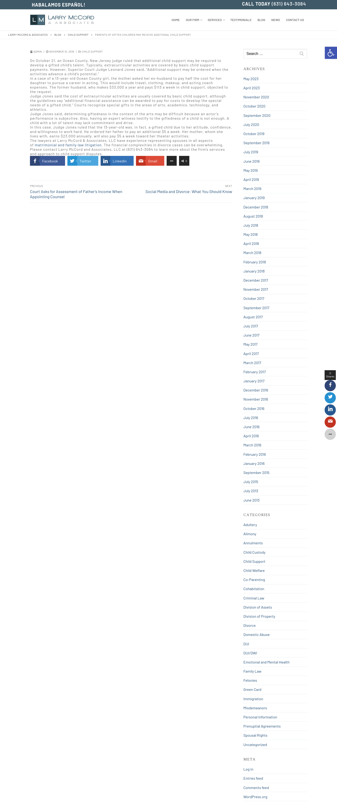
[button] (331, 53)
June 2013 (251, 500)
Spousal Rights (255, 735)
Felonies (250, 680)
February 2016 (254, 454)
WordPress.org (255, 796)
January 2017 (253, 381)
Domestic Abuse (256, 634)
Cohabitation (253, 588)
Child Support (90, 51)
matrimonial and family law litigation (68, 145)
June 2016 (251, 426)
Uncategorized (255, 744)
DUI (246, 644)
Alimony (249, 533)
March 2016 (252, 445)
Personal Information (260, 717)
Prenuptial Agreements (262, 726)
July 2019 (250, 152)
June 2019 (251, 161)
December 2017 (255, 280)
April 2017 (251, 353)
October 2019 (253, 133)
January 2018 (254, 271)
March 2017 (252, 362)
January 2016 (254, 463)
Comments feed (256, 787)
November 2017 (255, 289)
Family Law (252, 671)
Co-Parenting (254, 579)
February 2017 (254, 372)
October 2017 (253, 298)
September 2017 (256, 307)
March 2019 (252, 188)
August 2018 (253, 216)
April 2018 (251, 243)
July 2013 (250, 490)
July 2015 (250, 481)
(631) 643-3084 (289, 4)
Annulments (253, 543)
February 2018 (254, 262)
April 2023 (251, 88)
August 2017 (253, 317)
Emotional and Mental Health (266, 662)
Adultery (250, 524)
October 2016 (253, 408)
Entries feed (253, 778)
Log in (248, 769)
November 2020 (256, 97)
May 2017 (250, 344)
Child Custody (254, 552)
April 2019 (251, 179)
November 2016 (255, 399)
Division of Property (259, 616)
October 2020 (254, 106)
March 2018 (252, 252)
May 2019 (250, 170)
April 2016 (251, 436)
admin (36, 51)
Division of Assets (257, 607)
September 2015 (256, 472)
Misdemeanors (255, 708)
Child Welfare (254, 570)
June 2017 (251, 335)
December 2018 (255, 207)
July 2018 (250, 225)
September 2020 (256, 115)
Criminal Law (253, 598)
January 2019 (254, 197)
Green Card (252, 689)
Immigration (253, 698)
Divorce (249, 625)
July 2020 (251, 124)
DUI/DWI (250, 653)
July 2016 (250, 417)
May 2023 (250, 78)
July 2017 (250, 326)
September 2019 (256, 142)
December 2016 (255, 390)
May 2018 (250, 234)
